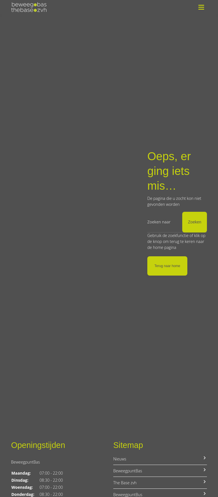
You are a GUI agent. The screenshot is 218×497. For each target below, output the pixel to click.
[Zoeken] (177, 222)
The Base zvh (160, 482)
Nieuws (160, 459)
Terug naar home (167, 266)
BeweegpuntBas (160, 470)
